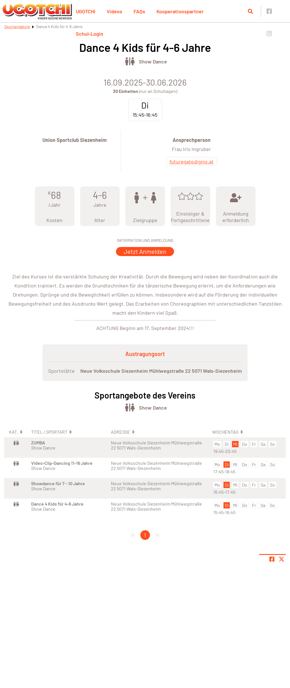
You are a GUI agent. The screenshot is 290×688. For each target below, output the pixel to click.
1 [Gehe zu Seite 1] (145, 535)
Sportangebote (17, 26)
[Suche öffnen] (250, 11)
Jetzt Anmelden (145, 251)
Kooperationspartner (180, 11)
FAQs (139, 11)
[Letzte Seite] (157, 535)
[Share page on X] (281, 559)
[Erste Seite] (133, 535)
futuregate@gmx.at (191, 161)
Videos (114, 11)
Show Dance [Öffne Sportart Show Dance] (153, 61)
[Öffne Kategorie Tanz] (130, 61)
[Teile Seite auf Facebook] (272, 559)
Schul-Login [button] (89, 34)
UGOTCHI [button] (85, 11)
